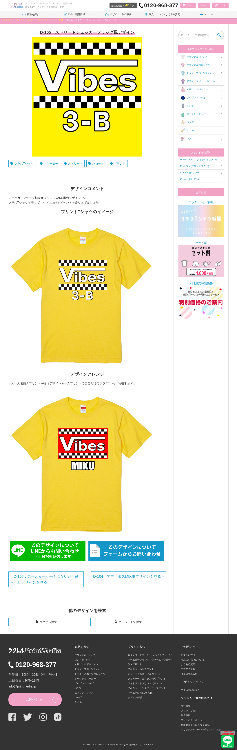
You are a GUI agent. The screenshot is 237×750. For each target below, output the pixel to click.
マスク (187, 138)
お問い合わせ (35, 699)
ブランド (119, 163)
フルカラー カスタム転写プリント (147, 678)
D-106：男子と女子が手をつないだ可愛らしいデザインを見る (44, 579)
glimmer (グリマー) (190, 172)
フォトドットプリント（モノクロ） (147, 683)
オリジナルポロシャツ (195, 65)
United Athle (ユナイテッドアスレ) (198, 159)
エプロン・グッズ (193, 114)
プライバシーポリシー (193, 720)
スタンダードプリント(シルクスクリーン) (150, 655)
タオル (187, 130)
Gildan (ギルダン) (189, 179)
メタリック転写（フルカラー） (144, 673)
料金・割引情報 (74, 14)
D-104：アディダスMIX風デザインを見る (127, 576)
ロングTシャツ (82, 659)
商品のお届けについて (193, 659)
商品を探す (30, 14)
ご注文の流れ (188, 669)
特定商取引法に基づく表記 (195, 724)
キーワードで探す (130, 622)
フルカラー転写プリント (141, 669)
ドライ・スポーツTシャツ (197, 73)
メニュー (207, 14)
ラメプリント (135, 664)
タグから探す (48, 622)
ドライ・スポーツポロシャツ (199, 81)
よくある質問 (188, 664)
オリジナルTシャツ (193, 57)
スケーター (50, 163)
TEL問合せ (188, 5)
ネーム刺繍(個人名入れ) (140, 692)
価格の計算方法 (189, 673)
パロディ (98, 163)
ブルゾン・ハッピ (193, 98)
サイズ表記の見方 (190, 689)
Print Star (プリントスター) (194, 166)
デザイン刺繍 (135, 697)
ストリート (75, 163)
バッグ (187, 122)
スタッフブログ (189, 710)
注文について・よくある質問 (162, 14)
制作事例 (185, 715)
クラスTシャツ (24, 163)
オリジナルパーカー (194, 89)
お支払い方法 (188, 655)
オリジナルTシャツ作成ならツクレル (200, 729)
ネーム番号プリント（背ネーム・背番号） (150, 659)
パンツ (187, 106)
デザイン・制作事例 (118, 14)
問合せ (204, 5)
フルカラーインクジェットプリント (147, 688)
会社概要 (185, 706)
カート (220, 5)
